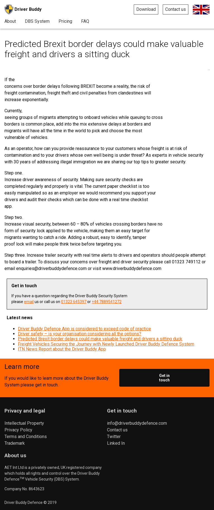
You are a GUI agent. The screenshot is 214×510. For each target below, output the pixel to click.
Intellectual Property (24, 423)
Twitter (114, 436)
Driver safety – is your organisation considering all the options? (79, 333)
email (29, 301)
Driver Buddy (23, 9)
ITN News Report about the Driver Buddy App (62, 349)
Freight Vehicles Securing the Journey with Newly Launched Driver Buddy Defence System (106, 344)
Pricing (65, 21)
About (10, 21)
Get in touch (164, 377)
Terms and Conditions (25, 436)
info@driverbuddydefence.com (137, 423)
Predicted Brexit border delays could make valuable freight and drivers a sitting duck (100, 338)
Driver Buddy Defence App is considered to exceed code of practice (84, 328)
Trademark (14, 443)
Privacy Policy (18, 429)
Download (146, 9)
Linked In (116, 443)
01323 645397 (73, 301)
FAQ (85, 21)
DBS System (37, 21)
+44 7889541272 (106, 301)
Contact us (175, 9)
